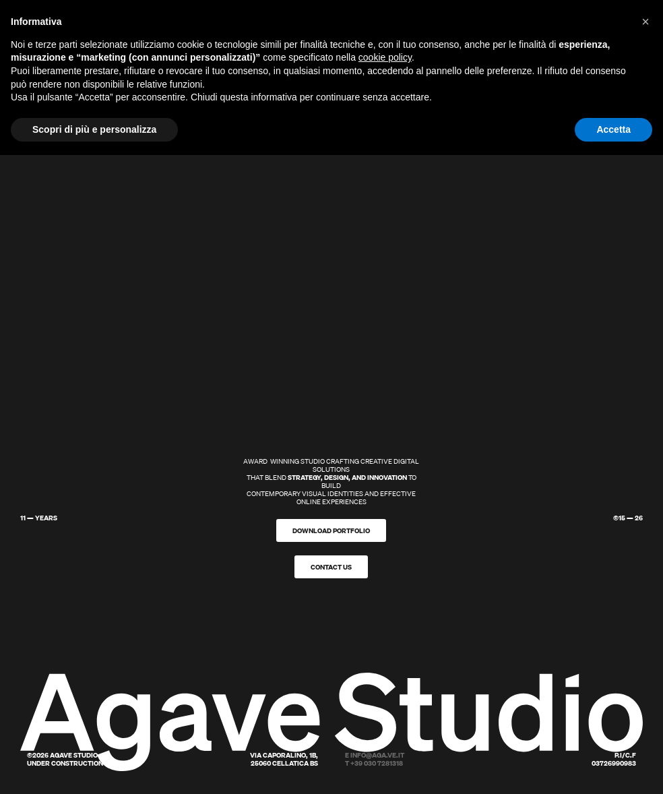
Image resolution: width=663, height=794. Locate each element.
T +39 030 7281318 (374, 763)
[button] (645, 21)
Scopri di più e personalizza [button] (94, 129)
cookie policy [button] (385, 57)
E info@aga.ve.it (374, 755)
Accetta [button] (613, 129)
